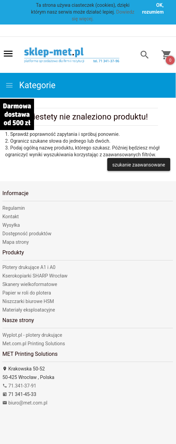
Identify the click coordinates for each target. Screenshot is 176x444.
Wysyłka (11, 225)
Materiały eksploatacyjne (28, 310)
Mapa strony (15, 242)
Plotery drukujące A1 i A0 (28, 267)
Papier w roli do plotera (26, 293)
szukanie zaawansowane (138, 165)
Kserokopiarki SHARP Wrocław (34, 276)
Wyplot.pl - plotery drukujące (32, 335)
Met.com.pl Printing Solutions (33, 343)
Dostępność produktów (26, 233)
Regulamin (13, 208)
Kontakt (10, 216)
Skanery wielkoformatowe (29, 284)
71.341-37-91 (19, 385)
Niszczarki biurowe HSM (28, 301)
